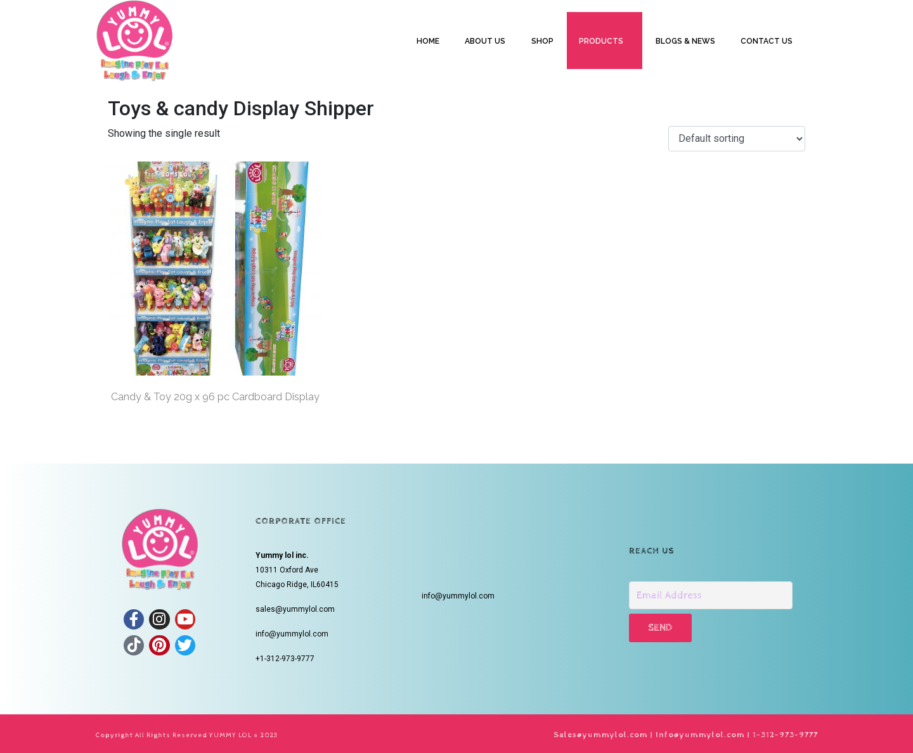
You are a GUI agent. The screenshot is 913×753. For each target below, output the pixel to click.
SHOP (542, 41)
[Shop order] (736, 139)
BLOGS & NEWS (685, 41)
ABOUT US (485, 41)
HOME (428, 41)
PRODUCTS (601, 41)
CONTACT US (767, 41)
